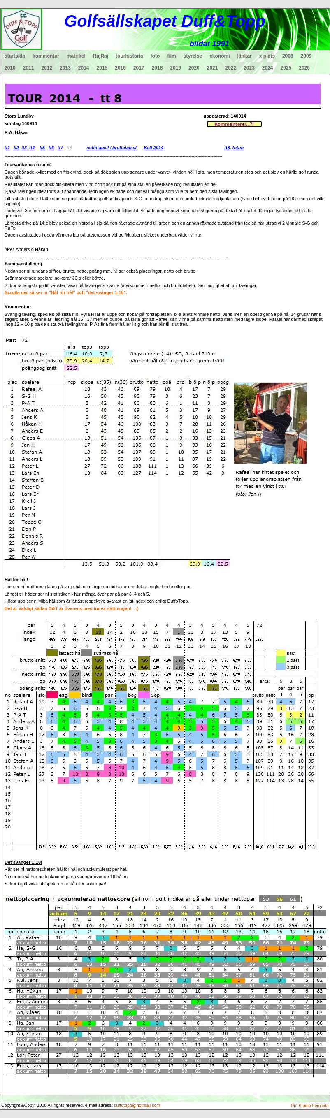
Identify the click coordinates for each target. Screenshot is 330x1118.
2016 (120, 68)
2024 (267, 68)
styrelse (193, 56)
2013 (65, 68)
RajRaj (100, 56)
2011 (28, 68)
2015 (102, 68)
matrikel (76, 56)
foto (155, 56)
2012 (46, 68)
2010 (10, 68)
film (171, 56)
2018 (157, 68)
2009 (306, 56)
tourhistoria (129, 56)
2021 (212, 68)
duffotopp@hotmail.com (137, 1105)
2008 (287, 56)
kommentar (46, 56)
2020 (194, 68)
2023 (249, 68)
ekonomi (219, 56)
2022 (230, 68)
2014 (83, 68)
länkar (244, 56)
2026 (304, 68)
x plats (267, 56)
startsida (15, 56)
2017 (138, 68)
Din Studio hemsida (310, 1105)
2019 (175, 68)
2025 (286, 68)
